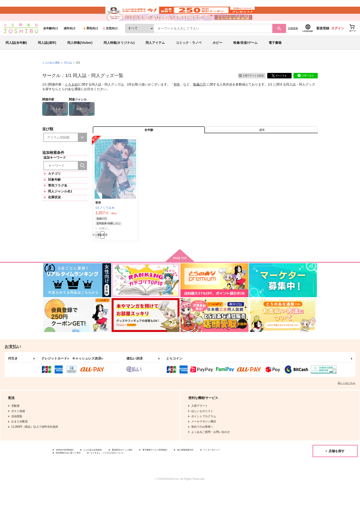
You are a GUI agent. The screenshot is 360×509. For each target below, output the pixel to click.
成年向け (70, 41)
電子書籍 (275, 56)
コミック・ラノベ (189, 56)
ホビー (217, 56)
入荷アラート (248, 88)
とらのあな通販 (52, 75)
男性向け (90, 41)
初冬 (177, 98)
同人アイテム (155, 56)
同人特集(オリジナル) (119, 56)
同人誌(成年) (47, 56)
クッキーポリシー (67, 474)
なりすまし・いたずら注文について (153, 474)
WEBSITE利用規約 (67, 470)
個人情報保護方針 (215, 470)
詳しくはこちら (346, 402)
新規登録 (322, 41)
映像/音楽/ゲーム (245, 56)
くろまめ (71, 98)
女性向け (110, 41)
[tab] (262, 145)
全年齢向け (50, 41)
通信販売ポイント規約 (137, 470)
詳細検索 (293, 41)
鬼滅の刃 (199, 98)
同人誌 (70, 75)
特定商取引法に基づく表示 (104, 474)
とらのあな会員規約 (101, 470)
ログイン (337, 41)
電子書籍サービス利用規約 (177, 470)
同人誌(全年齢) (16, 56)
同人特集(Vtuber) (80, 56)
